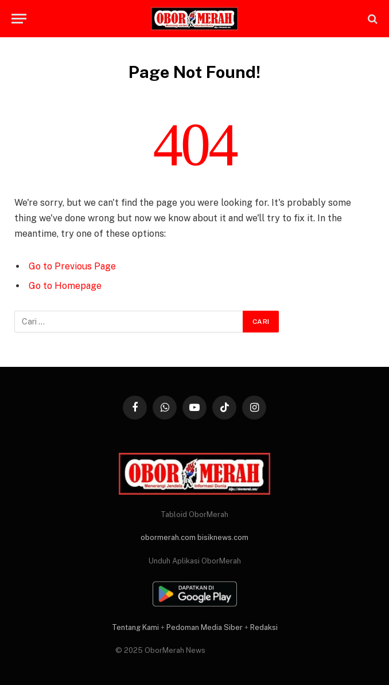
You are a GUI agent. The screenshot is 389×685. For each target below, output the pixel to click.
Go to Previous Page (72, 266)
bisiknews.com (222, 537)
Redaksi (264, 627)
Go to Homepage (65, 285)
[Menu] (18, 19)
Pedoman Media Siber (204, 627)
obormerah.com (168, 537)
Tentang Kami (135, 627)
